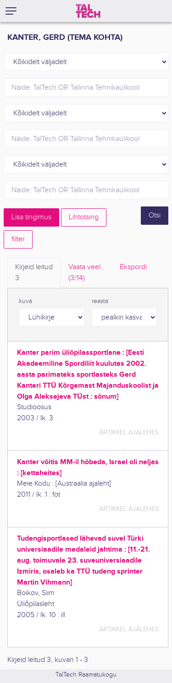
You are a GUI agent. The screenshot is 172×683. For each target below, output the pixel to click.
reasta (100, 301)
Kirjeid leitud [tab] (34, 273)
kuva (25, 301)
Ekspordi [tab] (133, 267)
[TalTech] (88, 11)
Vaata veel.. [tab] (86, 273)
